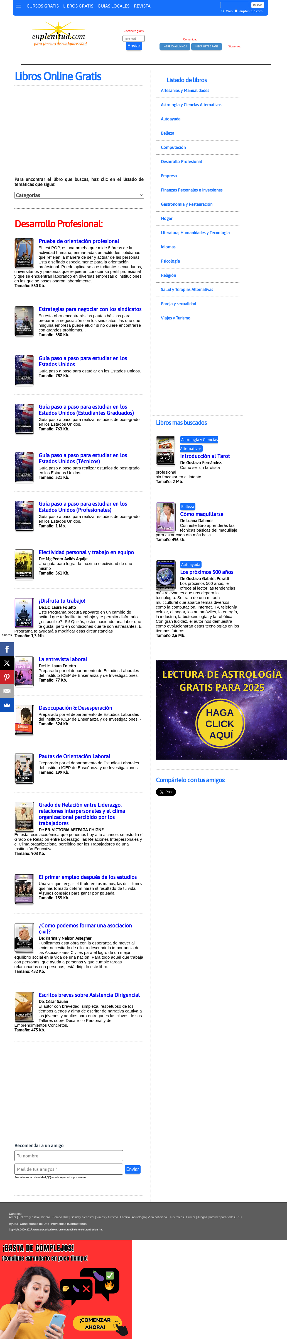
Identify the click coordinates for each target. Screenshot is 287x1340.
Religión (168, 275)
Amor (13, 1217)
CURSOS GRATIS (43, 5)
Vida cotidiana (157, 1217)
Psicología (170, 261)
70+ (239, 1217)
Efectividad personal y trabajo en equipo (86, 552)
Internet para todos (222, 1217)
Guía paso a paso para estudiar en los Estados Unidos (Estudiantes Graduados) (86, 410)
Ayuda (13, 1223)
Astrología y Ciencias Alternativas (191, 104)
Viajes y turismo (107, 1217)
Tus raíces (177, 1217)
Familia (125, 1217)
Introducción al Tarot (205, 456)
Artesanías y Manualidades (185, 90)
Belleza (167, 133)
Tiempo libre (60, 1217)
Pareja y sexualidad (178, 303)
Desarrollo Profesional (181, 161)
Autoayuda (170, 119)
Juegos (202, 1217)
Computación (173, 147)
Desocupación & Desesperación (75, 708)
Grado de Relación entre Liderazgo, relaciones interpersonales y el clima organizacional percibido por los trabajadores (82, 814)
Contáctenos (77, 1223)
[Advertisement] (61, 134)
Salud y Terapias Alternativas (187, 289)
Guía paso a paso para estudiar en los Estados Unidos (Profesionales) (83, 507)
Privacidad (59, 1223)
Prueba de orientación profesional (79, 241)
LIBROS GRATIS (78, 5)
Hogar (166, 218)
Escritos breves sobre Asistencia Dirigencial (89, 995)
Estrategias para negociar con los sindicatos (90, 309)
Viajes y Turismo (175, 318)
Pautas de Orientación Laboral (74, 756)
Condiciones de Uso (34, 1223)
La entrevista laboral (63, 659)
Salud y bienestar (82, 1217)
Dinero (45, 1217)
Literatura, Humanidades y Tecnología (195, 232)
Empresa (169, 175)
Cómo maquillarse (201, 514)
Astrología (139, 1217)
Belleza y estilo (28, 1217)
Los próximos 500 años (206, 572)
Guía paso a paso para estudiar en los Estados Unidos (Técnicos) (83, 458)
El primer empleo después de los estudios (88, 877)
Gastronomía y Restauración (186, 204)
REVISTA (142, 5)
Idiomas (168, 246)
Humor (190, 1217)
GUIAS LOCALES (113, 5)
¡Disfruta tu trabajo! (62, 601)
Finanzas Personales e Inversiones (191, 190)
